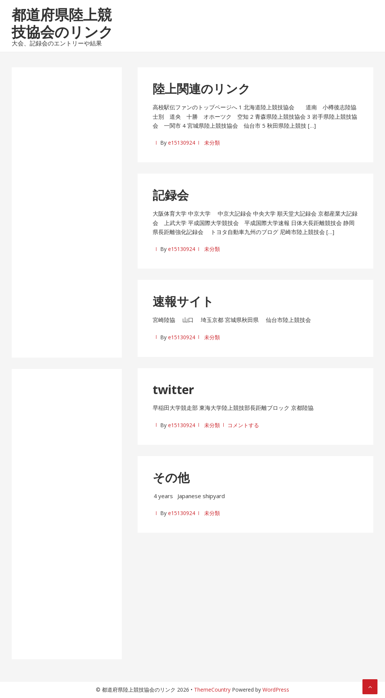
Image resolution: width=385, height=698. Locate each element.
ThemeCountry (212, 689)
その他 (171, 477)
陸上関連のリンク (201, 88)
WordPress (275, 689)
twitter (173, 389)
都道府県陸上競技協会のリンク (62, 23)
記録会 (171, 195)
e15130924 (181, 142)
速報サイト (183, 301)
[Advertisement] (67, 214)
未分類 (212, 142)
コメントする (243, 425)
